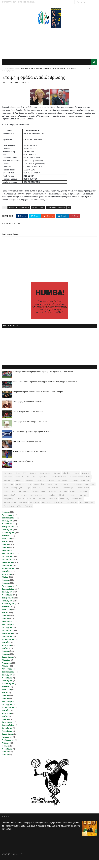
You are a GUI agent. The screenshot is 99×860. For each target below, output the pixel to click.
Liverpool (50, 481)
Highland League (27, 68)
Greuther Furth (24, 492)
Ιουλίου (5, 512)
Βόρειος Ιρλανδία (10, 495)
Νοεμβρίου (7, 524)
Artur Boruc (52, 499)
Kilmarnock (19, 477)
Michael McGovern (86, 503)
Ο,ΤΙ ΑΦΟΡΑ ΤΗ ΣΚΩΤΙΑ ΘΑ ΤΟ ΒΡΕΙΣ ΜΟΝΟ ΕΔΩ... (18, 2)
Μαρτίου (6, 536)
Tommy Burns (9, 506)
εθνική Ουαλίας (9, 492)
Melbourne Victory (37, 495)
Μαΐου (5, 541)
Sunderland (85, 481)
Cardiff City (20, 484)
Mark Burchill (58, 503)
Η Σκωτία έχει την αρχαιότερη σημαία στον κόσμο (33, 432)
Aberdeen (66, 473)
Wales (19, 506)
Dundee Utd (31, 477)
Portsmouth (89, 484)
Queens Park (8, 484)
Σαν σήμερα (8, 473)
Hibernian (85, 473)
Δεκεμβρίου (7, 527)
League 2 (47, 68)
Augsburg (52, 492)
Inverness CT (18, 481)
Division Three (77, 499)
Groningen (64, 484)
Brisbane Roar (82, 495)
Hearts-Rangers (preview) (23, 462)
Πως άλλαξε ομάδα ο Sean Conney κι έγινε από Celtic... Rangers (38, 392)
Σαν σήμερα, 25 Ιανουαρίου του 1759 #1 (29, 402)
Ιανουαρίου (7, 530)
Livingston (40, 481)
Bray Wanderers (52, 488)
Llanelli (72, 492)
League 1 (39, 68)
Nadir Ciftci (31, 499)
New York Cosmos (39, 492)
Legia (28, 488)
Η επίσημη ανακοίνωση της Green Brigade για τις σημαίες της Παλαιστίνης (43, 372)
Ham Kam (23, 495)
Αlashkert (28, 506)
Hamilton (7, 481)
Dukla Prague (52, 484)
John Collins (46, 503)
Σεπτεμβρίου (8, 518)
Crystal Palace (39, 484)
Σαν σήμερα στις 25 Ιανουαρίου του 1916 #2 (30, 422)
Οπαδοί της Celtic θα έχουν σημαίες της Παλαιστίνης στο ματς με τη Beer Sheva (45, 382)
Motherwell (8, 477)
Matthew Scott (72, 503)
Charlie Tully (64, 499)
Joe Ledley (23, 503)
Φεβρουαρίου (8, 533)
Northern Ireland (83, 488)
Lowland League (59, 68)
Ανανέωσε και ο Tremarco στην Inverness (29, 452)
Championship (13, 68)
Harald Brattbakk (10, 503)
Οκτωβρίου (7, 521)
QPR (29, 484)
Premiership (71, 68)
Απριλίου (6, 539)
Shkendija (62, 495)
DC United (63, 492)
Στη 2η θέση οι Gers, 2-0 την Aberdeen (28, 412)
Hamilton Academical (58, 477)
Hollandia (20, 499)
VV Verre (42, 499)
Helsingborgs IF (16, 488)
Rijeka (6, 488)
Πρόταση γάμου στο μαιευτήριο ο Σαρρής (29, 442)
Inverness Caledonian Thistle (80, 477)
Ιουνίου (5, 544)
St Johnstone (43, 477)
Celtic (18, 473)
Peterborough (77, 484)
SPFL (79, 68)
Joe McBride (34, 503)
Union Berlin (83, 492)
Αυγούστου (7, 515)
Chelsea (75, 481)
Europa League (63, 481)
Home (4, 68)
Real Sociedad (38, 488)
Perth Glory (51, 495)
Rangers (57, 473)
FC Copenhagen (67, 488)
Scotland (33, 473)
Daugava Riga (8, 499)
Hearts (76, 473)
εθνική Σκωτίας (45, 473)
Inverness (29, 481)
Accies (71, 495)
